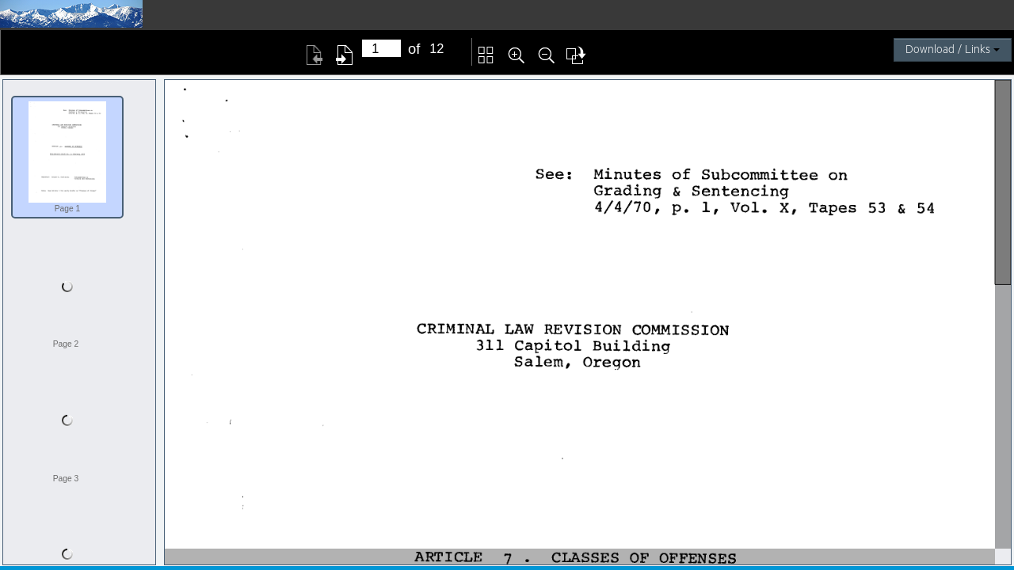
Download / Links (952, 50)
